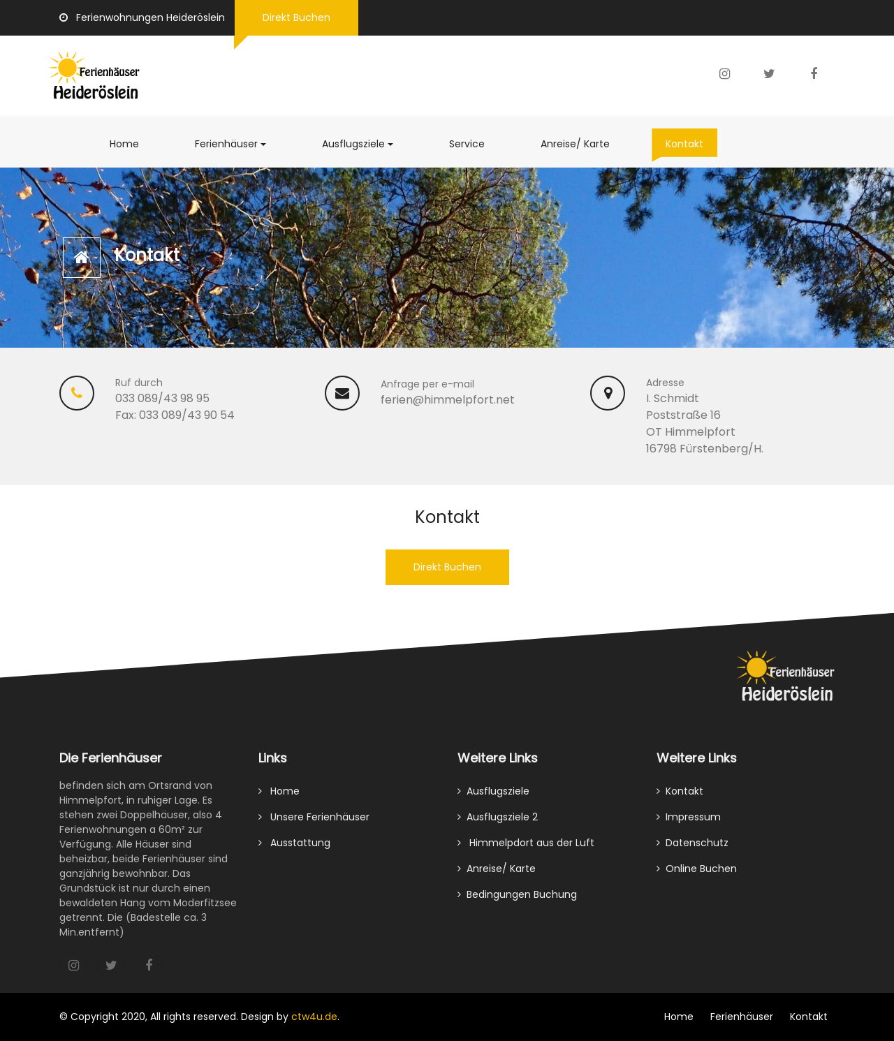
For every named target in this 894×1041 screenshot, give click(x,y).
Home (124, 144)
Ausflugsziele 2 (497, 823)
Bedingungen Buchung (517, 901)
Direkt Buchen (296, 17)
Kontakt (691, 143)
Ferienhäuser (226, 144)
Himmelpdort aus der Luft (525, 849)
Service (474, 143)
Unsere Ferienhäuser (313, 823)
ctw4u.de (314, 1017)
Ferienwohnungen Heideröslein (142, 17)
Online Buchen (697, 875)
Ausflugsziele (364, 143)
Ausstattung (294, 849)
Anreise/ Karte (582, 143)
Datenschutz (692, 849)
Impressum (689, 823)
